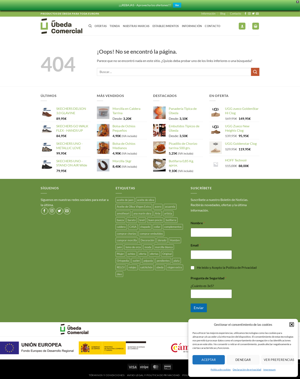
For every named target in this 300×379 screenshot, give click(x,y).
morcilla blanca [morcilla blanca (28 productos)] (164, 247)
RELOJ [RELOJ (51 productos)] (121, 267)
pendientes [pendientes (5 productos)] (163, 260)
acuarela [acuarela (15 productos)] (170, 206)
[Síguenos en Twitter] (253, 13)
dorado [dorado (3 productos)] (162, 240)
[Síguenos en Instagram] (249, 13)
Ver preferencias (279, 360)
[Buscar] (90, 26)
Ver (177, 5)
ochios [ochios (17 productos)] (131, 253)
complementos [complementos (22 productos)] (173, 226)
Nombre (198, 223)
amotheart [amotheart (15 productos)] (123, 213)
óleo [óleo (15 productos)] (119, 274)
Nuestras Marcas (136, 26)
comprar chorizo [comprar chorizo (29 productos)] (126, 233)
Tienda (115, 26)
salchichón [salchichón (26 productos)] (146, 267)
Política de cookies (221, 369)
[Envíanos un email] (257, 13)
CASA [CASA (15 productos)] (132, 226)
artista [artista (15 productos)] (168, 213)
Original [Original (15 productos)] (167, 253)
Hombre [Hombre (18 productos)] (175, 240)
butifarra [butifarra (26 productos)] (171, 220)
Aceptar (208, 360)
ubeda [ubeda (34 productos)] (160, 267)
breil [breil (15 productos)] (142, 220)
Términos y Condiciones (106, 375)
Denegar (243, 360)
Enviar (199, 308)
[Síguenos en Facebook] (245, 13)
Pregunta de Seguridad (208, 278)
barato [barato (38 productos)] (132, 220)
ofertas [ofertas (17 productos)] (154, 253)
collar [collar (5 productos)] (157, 226)
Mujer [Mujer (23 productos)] (120, 253)
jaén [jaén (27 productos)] (119, 247)
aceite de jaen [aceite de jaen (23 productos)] (125, 200)
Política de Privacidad (241, 267)
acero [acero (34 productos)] (158, 206)
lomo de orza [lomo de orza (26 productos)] (133, 247)
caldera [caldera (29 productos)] (121, 226)
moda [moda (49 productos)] (148, 247)
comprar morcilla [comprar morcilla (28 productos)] (127, 240)
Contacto (235, 13)
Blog (222, 13)
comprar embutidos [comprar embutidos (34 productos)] (151, 233)
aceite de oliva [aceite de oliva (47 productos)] (145, 200)
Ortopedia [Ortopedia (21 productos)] (123, 260)
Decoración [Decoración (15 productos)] (147, 240)
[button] (292, 324)
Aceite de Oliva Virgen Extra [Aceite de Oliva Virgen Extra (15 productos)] (134, 206)
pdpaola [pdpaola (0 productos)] (148, 260)
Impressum (269, 369)
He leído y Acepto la (227, 267)
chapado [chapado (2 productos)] (145, 226)
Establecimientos (165, 26)
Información (208, 13)
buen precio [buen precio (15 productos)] (155, 220)
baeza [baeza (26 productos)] (120, 220)
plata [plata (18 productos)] (177, 260)
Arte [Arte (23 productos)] (157, 213)
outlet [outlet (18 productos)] (136, 260)
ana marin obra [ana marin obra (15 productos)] (142, 213)
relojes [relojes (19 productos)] (132, 267)
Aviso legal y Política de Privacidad (153, 375)
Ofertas (101, 26)
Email (195, 245)
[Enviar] (255, 72)
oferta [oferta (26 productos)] (142, 253)
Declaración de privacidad (247, 369)
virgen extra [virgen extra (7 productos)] (174, 267)
